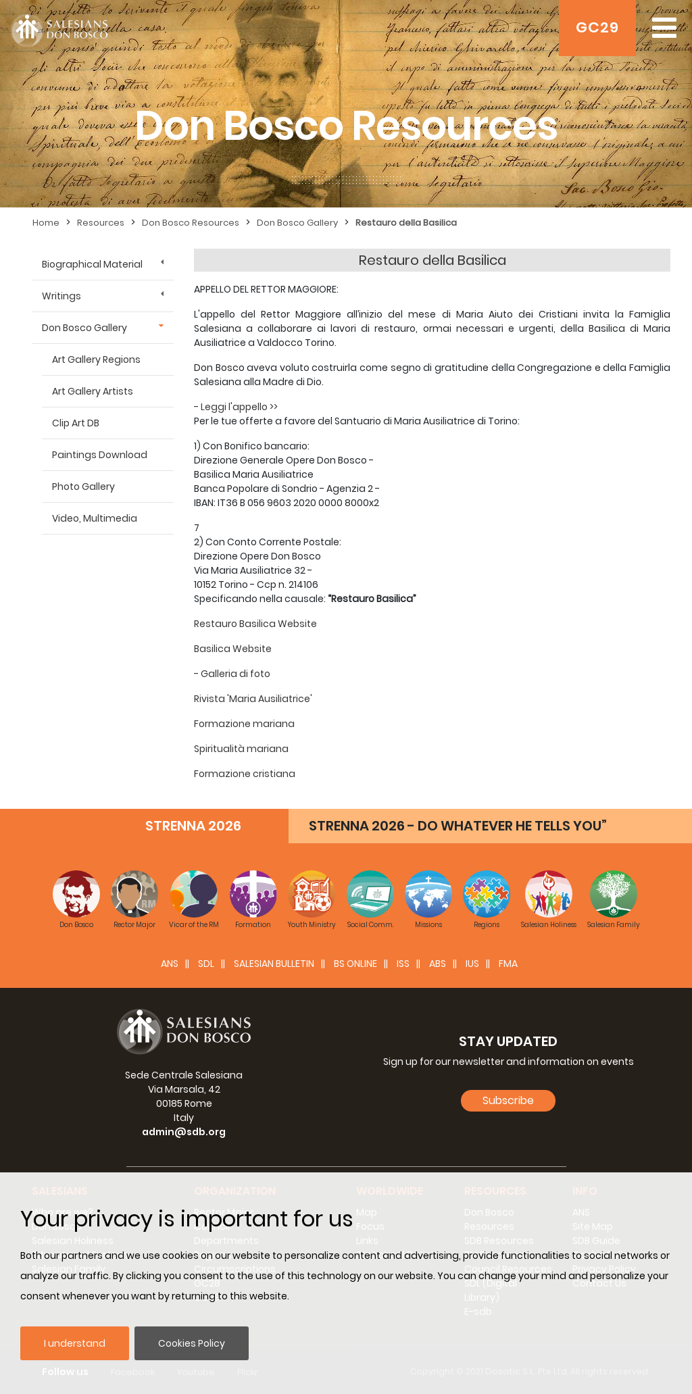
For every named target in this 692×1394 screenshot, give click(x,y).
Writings (61, 296)
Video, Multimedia (94, 518)
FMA (508, 963)
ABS (437, 963)
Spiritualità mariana (241, 748)
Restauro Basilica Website (255, 623)
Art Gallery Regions (96, 359)
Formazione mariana (244, 723)
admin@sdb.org (184, 1132)
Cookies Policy (191, 1343)
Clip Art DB (75, 423)
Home (45, 222)
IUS (472, 963)
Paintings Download (99, 455)
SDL (206, 963)
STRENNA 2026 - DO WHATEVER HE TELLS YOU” (458, 825)
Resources (100, 222)
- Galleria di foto (232, 673)
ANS (169, 963)
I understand (74, 1343)
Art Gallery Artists (92, 391)
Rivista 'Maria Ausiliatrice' (253, 698)
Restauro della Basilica (406, 222)
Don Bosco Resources (190, 222)
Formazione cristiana (244, 773)
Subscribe (508, 1100)
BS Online (355, 963)
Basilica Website (233, 648)
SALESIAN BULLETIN (274, 963)
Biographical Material (92, 264)
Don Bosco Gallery (297, 222)
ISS (403, 963)
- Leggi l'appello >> (236, 407)
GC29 (597, 27)
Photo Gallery (83, 486)
